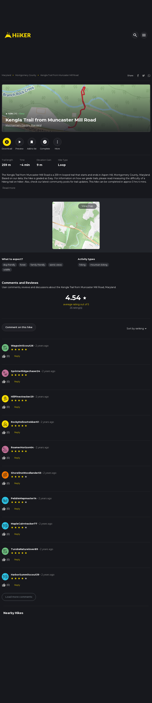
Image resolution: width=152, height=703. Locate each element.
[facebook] (137, 75)
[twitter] (142, 75)
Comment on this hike (18, 327)
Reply (17, 356)
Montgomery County (25, 75)
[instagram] (147, 75)
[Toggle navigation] (144, 35)
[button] (8, 187)
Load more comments (18, 596)
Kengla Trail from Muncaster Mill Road (59, 75)
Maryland (6, 75)
